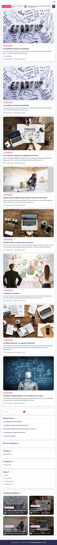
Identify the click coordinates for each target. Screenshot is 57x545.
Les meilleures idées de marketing (17, 6)
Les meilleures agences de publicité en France (42, 6)
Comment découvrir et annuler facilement (19, 343)
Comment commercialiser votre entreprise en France (23, 396)
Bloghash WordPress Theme (38, 542)
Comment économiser (11, 293)
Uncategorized (8, 45)
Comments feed (9, 481)
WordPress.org (8, 484)
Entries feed (8, 478)
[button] (7, 56)
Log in (6, 475)
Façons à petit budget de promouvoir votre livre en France (25, 198)
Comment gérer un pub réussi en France (18, 242)
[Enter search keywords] (14, 411)
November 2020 (7, 454)
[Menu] (54, 1)
